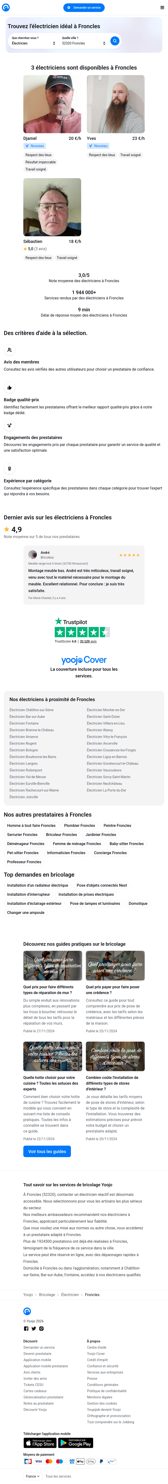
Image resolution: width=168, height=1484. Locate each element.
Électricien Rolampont (26, 770)
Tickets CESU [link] (33, 1385)
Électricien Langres (24, 763)
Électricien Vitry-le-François (107, 737)
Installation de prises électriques (86, 894)
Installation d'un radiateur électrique (37, 885)
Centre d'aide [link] (96, 1347)
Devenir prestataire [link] (37, 1354)
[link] (6, 7)
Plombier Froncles (79, 825)
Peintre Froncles (117, 825)
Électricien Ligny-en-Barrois (107, 757)
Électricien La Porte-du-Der (106, 790)
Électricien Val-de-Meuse (28, 777)
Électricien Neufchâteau (104, 784)
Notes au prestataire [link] (39, 1403)
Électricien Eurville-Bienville (30, 784)
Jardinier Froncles (100, 834)
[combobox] (34, 41)
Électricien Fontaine (24, 723)
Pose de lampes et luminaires (95, 903)
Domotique (138, 903)
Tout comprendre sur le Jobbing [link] (110, 1422)
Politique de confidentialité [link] (106, 1391)
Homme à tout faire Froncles (31, 825)
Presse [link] (92, 1378)
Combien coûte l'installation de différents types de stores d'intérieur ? (112, 1083)
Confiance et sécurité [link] (102, 1366)
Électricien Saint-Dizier (103, 717)
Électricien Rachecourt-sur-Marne (34, 790)
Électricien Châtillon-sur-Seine (32, 710)
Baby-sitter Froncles (127, 843)
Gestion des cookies (102, 1403)
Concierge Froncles (110, 853)
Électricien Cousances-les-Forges (111, 750)
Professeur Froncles (24, 862)
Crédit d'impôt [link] (97, 1360)
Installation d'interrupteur (28, 894)
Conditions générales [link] (102, 1385)
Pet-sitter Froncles (23, 853)
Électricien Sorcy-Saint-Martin (108, 777)
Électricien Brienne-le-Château (32, 730)
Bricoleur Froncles (61, 834)
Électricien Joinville (24, 797)
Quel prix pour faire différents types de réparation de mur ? (48, 990)
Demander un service (83, 7)
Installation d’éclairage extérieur (34, 903)
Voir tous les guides (47, 1151)
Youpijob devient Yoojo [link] (104, 1410)
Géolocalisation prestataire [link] (43, 1397)
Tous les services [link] (58, 1476)
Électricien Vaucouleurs (104, 770)
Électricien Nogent (23, 743)
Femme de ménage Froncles (77, 843)
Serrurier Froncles (22, 834)
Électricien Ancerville (102, 743)
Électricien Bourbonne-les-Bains (33, 757)
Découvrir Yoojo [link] (35, 1410)
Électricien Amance (24, 737)
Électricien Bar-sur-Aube (27, 717)
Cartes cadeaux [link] (35, 1391)
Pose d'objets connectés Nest (102, 885)
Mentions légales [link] (99, 1397)
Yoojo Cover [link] (96, 1354)
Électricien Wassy (100, 730)
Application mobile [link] (37, 1360)
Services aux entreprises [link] (105, 1372)
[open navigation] (162, 7)
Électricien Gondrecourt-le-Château (112, 763)
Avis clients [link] (32, 1372)
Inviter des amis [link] (35, 1378)
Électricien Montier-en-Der (106, 710)
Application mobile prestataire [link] (46, 1366)
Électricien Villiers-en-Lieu (106, 723)
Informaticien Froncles (66, 853)
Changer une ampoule (25, 912)
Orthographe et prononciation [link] (109, 1416)
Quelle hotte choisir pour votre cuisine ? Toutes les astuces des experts (50, 1083)
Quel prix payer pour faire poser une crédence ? (112, 990)
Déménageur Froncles (25, 843)
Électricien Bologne (24, 750)
